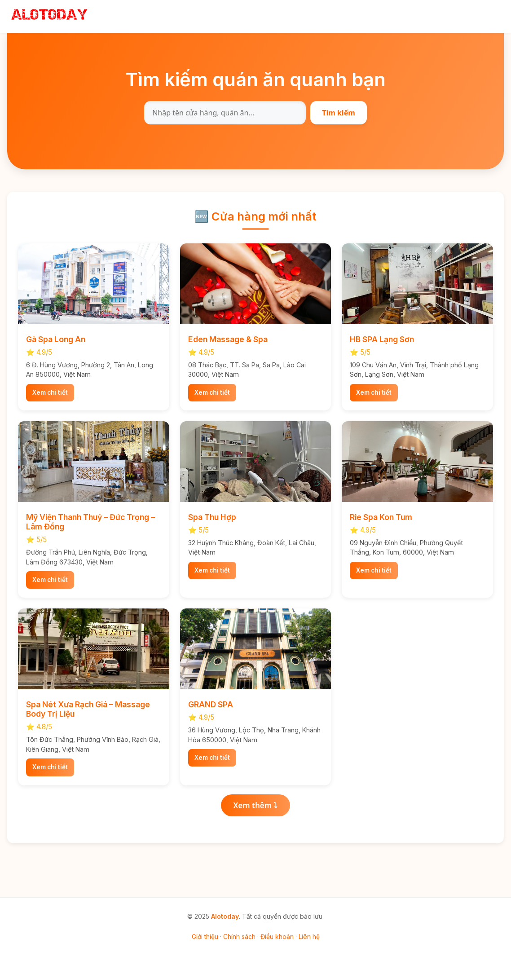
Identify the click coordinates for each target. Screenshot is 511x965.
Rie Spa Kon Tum (381, 517)
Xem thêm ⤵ (255, 805)
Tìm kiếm (338, 113)
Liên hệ (309, 936)
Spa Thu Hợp (212, 517)
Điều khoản (277, 936)
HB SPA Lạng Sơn (382, 339)
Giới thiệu (205, 936)
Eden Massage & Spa (228, 339)
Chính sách (239, 936)
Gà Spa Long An (55, 339)
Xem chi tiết (50, 392)
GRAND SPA (210, 704)
